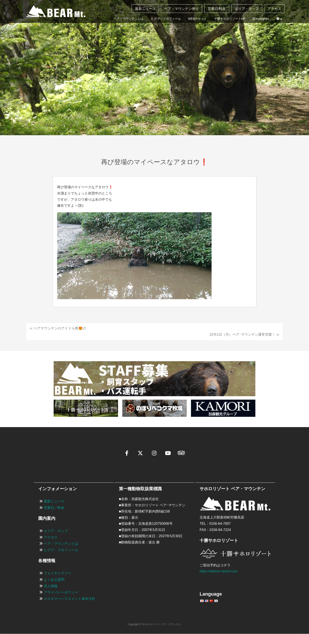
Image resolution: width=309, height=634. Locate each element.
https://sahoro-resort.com (219, 571)
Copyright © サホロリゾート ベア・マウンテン (154, 624)
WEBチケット (197, 18)
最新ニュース (145, 9)
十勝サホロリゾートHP (229, 18)
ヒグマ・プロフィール (166, 18)
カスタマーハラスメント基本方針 (69, 599)
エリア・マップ (247, 9)
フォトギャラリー (57, 573)
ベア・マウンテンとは (129, 18)
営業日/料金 (217, 9)
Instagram (261, 18)
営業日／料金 (54, 508)
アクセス (274, 9)
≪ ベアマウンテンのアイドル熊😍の (57, 328)
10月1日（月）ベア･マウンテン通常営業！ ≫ (244, 334)
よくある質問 (54, 579)
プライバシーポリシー (61, 592)
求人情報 (51, 586)
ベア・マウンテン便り (181, 9)
